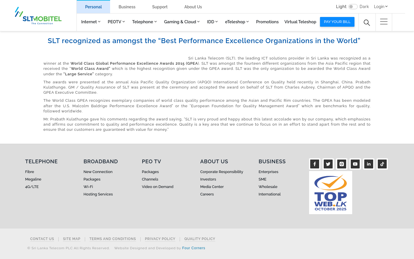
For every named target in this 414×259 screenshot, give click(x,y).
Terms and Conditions (112, 239)
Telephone (142, 21)
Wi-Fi (88, 187)
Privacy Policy (160, 239)
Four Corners (193, 248)
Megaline (33, 179)
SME (263, 179)
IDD (210, 21)
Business (126, 7)
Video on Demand (158, 187)
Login (379, 6)
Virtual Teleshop (300, 21)
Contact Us (42, 239)
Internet (89, 21)
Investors (208, 179)
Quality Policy (199, 239)
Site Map (71, 239)
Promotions (267, 21)
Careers (207, 194)
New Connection (98, 172)
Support (160, 7)
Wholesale (268, 187)
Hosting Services (98, 194)
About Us (193, 7)
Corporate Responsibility (221, 172)
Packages (92, 179)
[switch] (353, 6)
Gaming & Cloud (180, 21)
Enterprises (268, 172)
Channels (150, 179)
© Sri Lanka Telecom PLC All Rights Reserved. (68, 248)
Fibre (29, 172)
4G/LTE (32, 187)
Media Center (212, 187)
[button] (384, 22)
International (270, 194)
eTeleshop (235, 21)
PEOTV (114, 21)
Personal (93, 7)
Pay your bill (337, 22)
